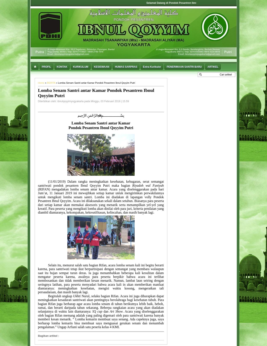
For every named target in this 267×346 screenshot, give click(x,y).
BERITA (51, 83)
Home (41, 83)
